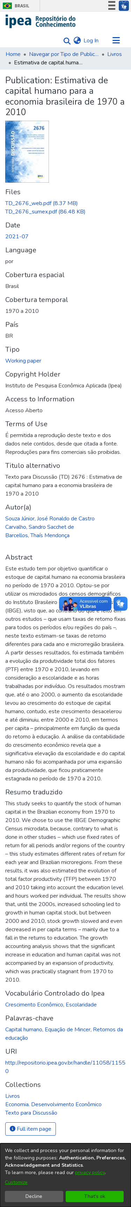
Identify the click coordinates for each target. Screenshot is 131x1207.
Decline (34, 1196)
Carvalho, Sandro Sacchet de (39, 527)
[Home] (40, 21)
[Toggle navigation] (116, 40)
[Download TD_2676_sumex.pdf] (45, 212)
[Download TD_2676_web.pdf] (41, 203)
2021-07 (17, 236)
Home (13, 54)
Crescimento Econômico (34, 1005)
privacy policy (90, 1172)
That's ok (94, 1196)
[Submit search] (65, 41)
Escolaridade (81, 1005)
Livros (114, 54)
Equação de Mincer (67, 1029)
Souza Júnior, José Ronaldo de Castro (50, 518)
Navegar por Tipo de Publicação (64, 54)
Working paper (23, 361)
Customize (16, 1182)
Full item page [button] (30, 1129)
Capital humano (23, 1029)
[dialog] (65, 1175)
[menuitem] (77, 40)
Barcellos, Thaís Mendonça (37, 535)
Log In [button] (91, 40)
